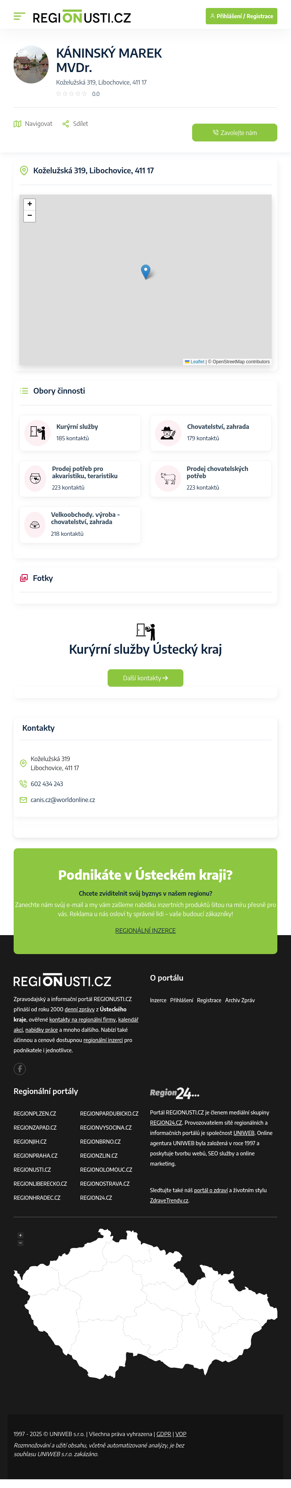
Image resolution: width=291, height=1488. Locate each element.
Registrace (260, 16)
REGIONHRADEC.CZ (37, 1197)
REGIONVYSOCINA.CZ (106, 1127)
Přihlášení (182, 1000)
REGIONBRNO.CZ (101, 1141)
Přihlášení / (227, 16)
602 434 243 (47, 784)
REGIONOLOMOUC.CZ (107, 1169)
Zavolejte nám (232, 133)
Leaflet (194, 361)
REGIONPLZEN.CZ (35, 1113)
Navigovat (33, 123)
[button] (145, 272)
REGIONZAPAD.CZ (36, 1127)
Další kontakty (145, 678)
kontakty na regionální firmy (83, 1019)
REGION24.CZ (96, 1197)
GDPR (164, 1433)
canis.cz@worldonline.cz (63, 800)
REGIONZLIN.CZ (99, 1155)
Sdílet (75, 123)
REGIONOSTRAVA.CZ (105, 1183)
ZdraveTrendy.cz (169, 1200)
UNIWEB (244, 1133)
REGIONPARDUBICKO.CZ (110, 1113)
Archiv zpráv (242, 1000)
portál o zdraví (211, 1190)
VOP (19, 1442)
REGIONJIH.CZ (30, 1141)
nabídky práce (42, 1030)
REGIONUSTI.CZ (33, 1169)
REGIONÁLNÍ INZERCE (145, 930)
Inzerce (158, 1000)
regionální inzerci (103, 1040)
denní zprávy (80, 1009)
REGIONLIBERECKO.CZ (41, 1183)
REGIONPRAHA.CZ (36, 1155)
